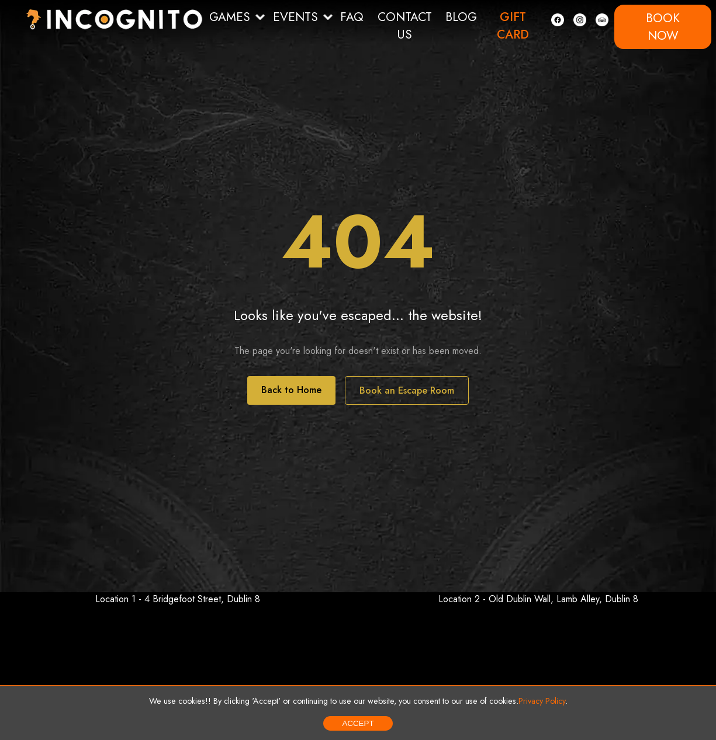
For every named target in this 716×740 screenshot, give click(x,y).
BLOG (461, 17)
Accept (357, 723)
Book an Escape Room (406, 390)
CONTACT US (405, 25)
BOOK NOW (663, 26)
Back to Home (291, 390)
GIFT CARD (513, 25)
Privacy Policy (541, 701)
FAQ (352, 17)
